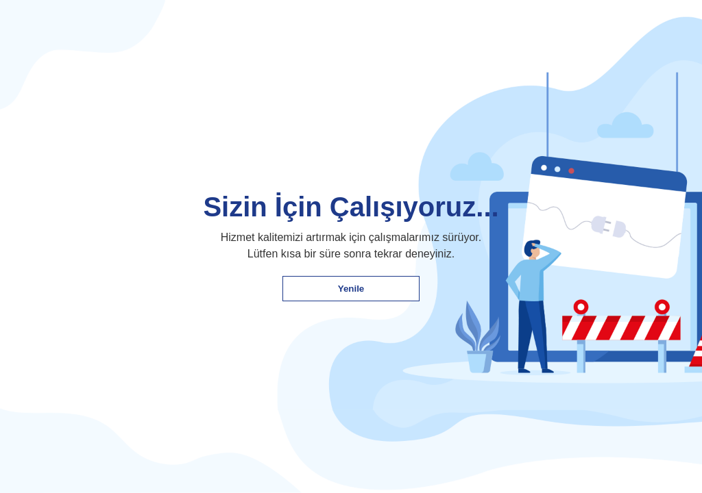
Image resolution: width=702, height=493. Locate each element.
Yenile (351, 288)
